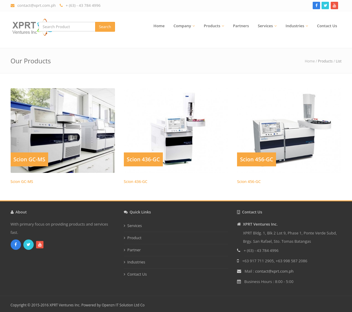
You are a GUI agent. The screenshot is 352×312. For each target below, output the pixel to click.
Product (134, 237)
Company (182, 25)
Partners (241, 25)
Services (265, 25)
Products (212, 25)
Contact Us (327, 25)
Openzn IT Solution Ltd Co (123, 305)
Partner (134, 250)
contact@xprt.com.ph (36, 5)
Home (159, 25)
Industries (295, 25)
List (338, 61)
